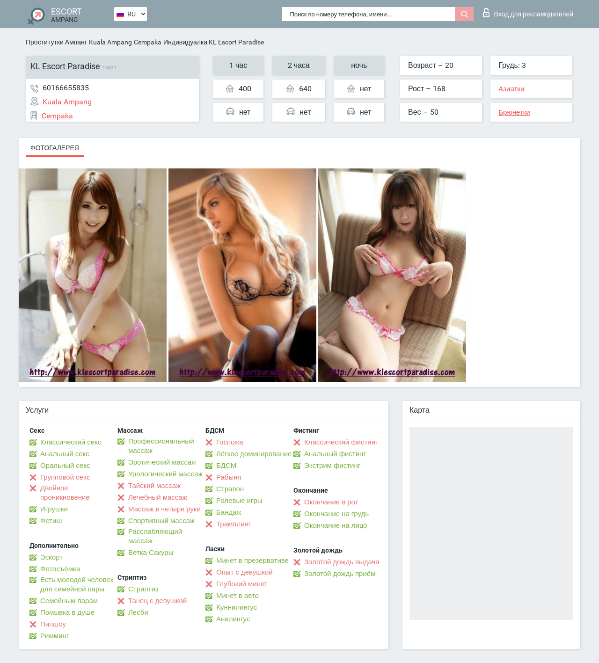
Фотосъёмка (60, 569)
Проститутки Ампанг (56, 42)
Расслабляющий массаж (155, 536)
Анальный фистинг (335, 454)
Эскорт (51, 557)
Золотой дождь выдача (342, 562)
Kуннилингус (236, 607)
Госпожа (229, 442)
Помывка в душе (67, 612)
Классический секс (70, 442)
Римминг (54, 636)
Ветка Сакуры (150, 552)
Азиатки (511, 89)
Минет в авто (237, 595)
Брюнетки (514, 112)
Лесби (138, 612)
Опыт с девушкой (244, 572)
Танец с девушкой (157, 601)
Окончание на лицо (335, 525)
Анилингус (233, 619)
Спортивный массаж (161, 521)
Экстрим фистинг (332, 465)
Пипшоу (53, 624)
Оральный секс (65, 465)
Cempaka (147, 42)
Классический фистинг (341, 442)
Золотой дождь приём (339, 573)
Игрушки (54, 509)
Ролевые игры (239, 500)
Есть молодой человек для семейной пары (76, 584)
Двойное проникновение (65, 493)
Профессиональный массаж (161, 446)
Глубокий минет (242, 584)
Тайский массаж (154, 485)
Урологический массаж (165, 474)
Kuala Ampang (110, 42)
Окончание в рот (331, 502)
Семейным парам (69, 601)
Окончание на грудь (336, 514)
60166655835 (66, 87)
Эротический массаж (162, 462)
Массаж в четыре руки (164, 509)
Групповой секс (65, 477)
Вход (528, 12)
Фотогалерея (54, 148)
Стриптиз (143, 589)
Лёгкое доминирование (254, 454)
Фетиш (51, 521)
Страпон (230, 489)
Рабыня (228, 477)
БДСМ (226, 465)
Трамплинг (233, 524)
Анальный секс (64, 454)
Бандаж (228, 512)
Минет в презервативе (252, 560)
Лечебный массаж (157, 497)
